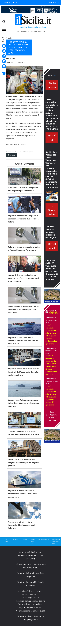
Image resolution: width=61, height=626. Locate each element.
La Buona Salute (51, 210)
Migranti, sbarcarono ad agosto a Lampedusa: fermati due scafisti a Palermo (23, 218)
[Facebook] (4, 46)
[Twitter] (4, 51)
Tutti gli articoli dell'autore (16, 144)
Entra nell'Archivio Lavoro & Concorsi (51, 416)
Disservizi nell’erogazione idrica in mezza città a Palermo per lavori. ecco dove (23, 309)
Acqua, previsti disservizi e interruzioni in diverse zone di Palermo (21, 525)
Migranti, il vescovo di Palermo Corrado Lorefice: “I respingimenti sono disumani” (23, 278)
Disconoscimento (43, 539)
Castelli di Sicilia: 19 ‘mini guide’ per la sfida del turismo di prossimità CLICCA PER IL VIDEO (52, 270)
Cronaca (11, 155)
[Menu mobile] (4, 30)
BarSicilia (52, 137)
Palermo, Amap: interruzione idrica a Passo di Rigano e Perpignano (24, 248)
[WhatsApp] (4, 61)
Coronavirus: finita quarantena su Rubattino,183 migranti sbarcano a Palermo (23, 403)
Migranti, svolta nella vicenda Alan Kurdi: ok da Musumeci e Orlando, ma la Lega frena (23, 372)
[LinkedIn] (4, 56)
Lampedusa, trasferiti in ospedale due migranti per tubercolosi (23, 189)
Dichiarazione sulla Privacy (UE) (56, 541)
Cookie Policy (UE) (33, 541)
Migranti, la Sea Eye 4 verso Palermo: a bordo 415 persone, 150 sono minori (23, 340)
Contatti (24, 539)
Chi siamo (7, 540)
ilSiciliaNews (52, 85)
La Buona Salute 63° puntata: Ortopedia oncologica (51, 232)
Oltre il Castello (51, 246)
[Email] (4, 66)
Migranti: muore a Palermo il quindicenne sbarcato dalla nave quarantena (22, 493)
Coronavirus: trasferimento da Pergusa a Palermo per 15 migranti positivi (23, 462)
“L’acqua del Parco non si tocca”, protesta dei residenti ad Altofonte (23, 433)
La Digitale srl (36, 616)
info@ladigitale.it (30, 619)
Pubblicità (15, 539)
